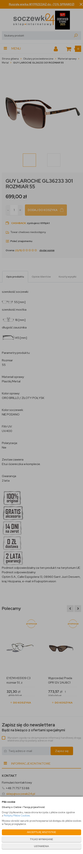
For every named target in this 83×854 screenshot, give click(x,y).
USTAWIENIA (41, 846)
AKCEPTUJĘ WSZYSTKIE (41, 832)
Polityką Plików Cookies (17, 815)
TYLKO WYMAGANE (41, 839)
